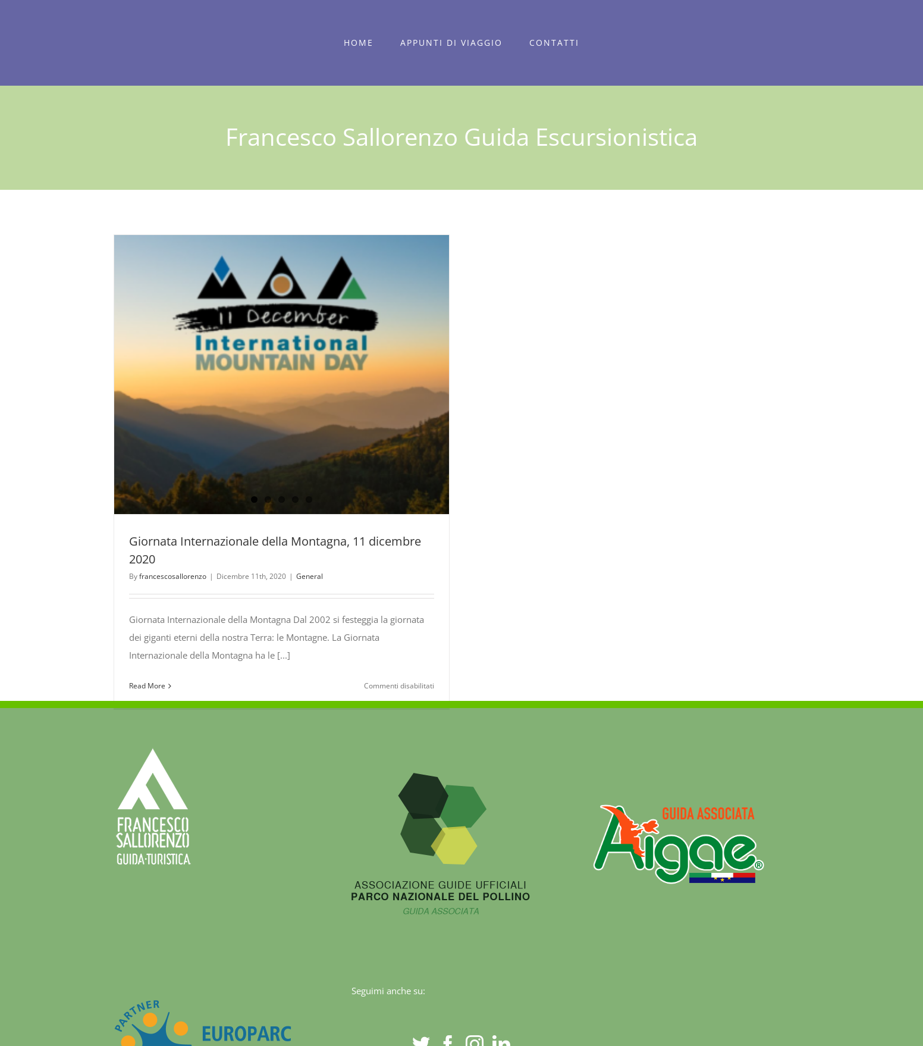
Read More (147, 686)
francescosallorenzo (172, 576)
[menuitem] (359, 43)
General (309, 576)
